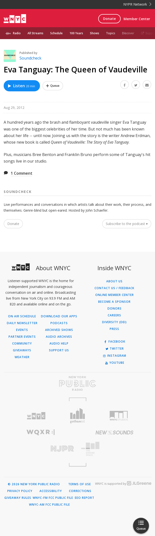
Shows (94, 33)
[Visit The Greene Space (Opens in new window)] (114, 449)
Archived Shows (59, 330)
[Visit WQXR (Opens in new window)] (41, 432)
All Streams (35, 33)
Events (22, 330)
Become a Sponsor (114, 301)
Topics (110, 33)
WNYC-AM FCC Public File (49, 504)
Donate (109, 18)
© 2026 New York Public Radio (34, 484)
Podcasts (59, 323)
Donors (114, 308)
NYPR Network (137, 4)
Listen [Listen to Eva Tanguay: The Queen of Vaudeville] (21, 85)
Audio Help (58, 343)
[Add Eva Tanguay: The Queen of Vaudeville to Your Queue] (52, 85)
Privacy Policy (19, 491)
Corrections (80, 491)
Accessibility (50, 491)
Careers (114, 315)
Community (22, 343)
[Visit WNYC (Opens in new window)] (36, 416)
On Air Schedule (22, 316)
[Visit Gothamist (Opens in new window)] (77, 415)
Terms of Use (79, 484)
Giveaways (22, 350)
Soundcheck (30, 58)
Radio (17, 33)
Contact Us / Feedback (114, 288)
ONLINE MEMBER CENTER (114, 295)
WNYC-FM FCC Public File (53, 497)
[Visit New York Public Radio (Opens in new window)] (77, 383)
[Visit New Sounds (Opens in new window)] (114, 432)
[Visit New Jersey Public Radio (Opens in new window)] (41, 449)
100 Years (76, 33)
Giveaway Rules (17, 497)
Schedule (56, 33)
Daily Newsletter (22, 323)
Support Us (59, 350)
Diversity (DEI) (114, 322)
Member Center (137, 19)
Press (114, 329)
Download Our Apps (59, 316)
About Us (114, 281)
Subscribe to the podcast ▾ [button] (127, 223)
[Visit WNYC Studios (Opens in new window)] (119, 416)
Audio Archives (59, 336)
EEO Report (84, 497)
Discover (128, 33)
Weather (22, 357)
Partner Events (22, 336)
